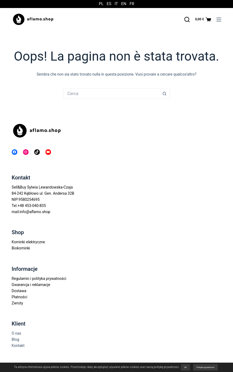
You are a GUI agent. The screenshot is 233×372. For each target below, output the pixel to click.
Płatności (20, 297)
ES (109, 4)
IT (116, 4)
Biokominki (21, 248)
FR (132, 4)
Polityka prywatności (205, 367)
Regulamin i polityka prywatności (39, 278)
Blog (15, 339)
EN (123, 4)
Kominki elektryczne (28, 242)
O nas (16, 333)
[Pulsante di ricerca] (164, 93)
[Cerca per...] (111, 93)
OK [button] (185, 367)
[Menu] (218, 19)
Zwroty (17, 303)
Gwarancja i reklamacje (31, 285)
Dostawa (19, 291)
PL (101, 4)
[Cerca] (187, 19)
